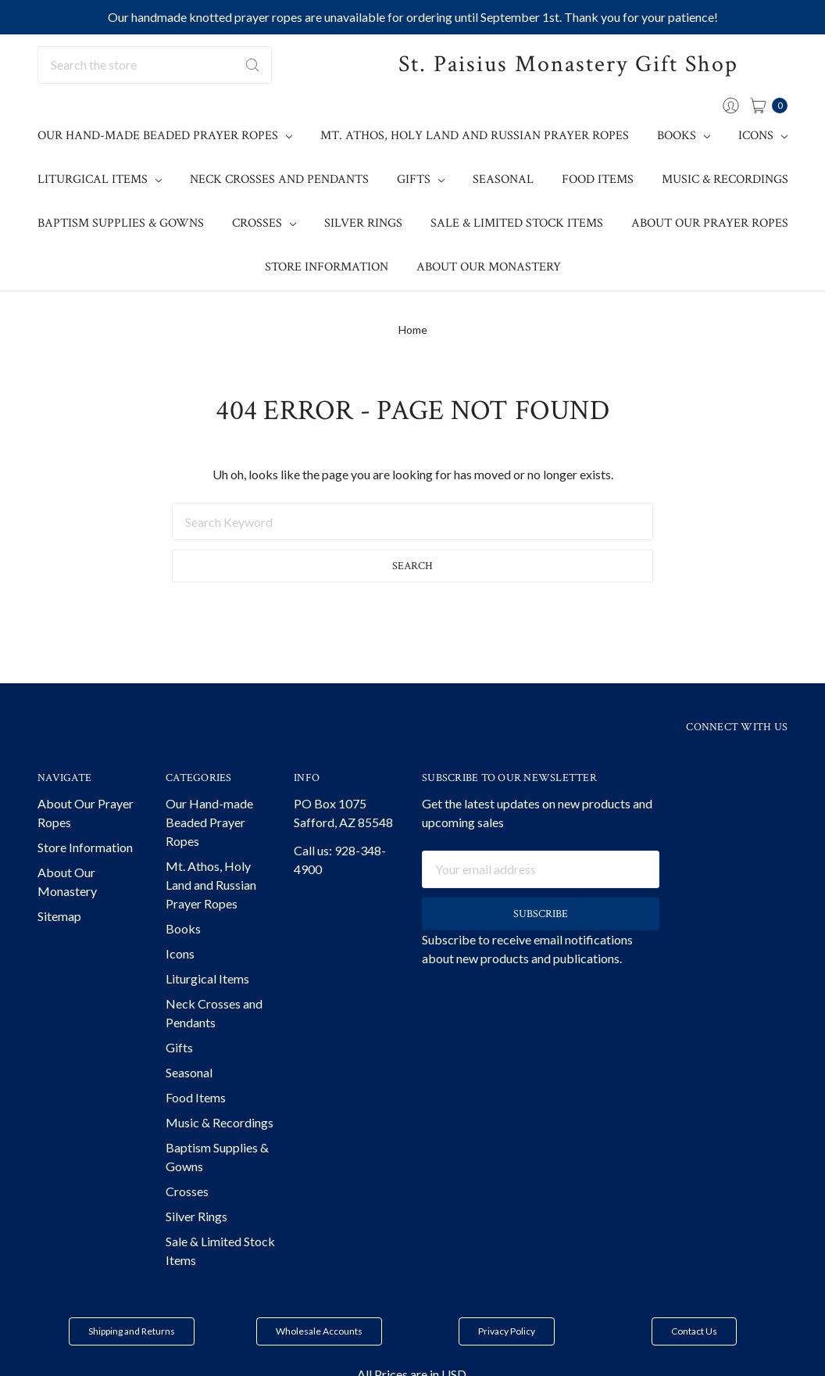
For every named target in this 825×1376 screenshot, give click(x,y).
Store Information (326, 267)
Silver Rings (363, 223)
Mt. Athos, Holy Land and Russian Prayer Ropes (474, 135)
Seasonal (503, 179)
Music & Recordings (725, 179)
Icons (763, 135)
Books (683, 135)
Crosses (264, 223)
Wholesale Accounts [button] (319, 1331)
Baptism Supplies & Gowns (121, 223)
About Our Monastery (488, 267)
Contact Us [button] (694, 1331)
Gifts (421, 179)
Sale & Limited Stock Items (516, 223)
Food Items (598, 179)
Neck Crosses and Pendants (279, 179)
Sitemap (59, 915)
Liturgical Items (100, 179)
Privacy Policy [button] (506, 1331)
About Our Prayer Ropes (709, 223)
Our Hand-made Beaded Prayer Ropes (165, 135)
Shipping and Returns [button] (131, 1331)
